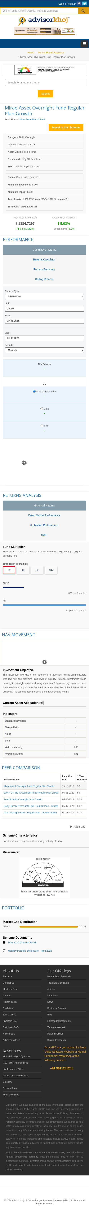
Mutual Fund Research (59, 976)
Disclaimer (8, 1008)
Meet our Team (10, 989)
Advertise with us (11, 1040)
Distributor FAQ (11, 1027)
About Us (7, 976)
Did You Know (10, 1088)
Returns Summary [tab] (44, 269)
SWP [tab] (44, 535)
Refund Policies (55, 1033)
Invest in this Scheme (66, 127)
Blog (49, 1014)
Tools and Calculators (58, 983)
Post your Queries (56, 1008)
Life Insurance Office (13, 1069)
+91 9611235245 (61, 1068)
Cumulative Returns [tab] (44, 249)
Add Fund (77, 826)
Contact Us (8, 983)
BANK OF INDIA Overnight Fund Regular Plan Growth (31, 792)
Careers (7, 995)
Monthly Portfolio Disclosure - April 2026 (30, 950)
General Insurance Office (15, 1075)
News (50, 1002)
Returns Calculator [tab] (44, 259)
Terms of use (9, 1014)
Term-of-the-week (56, 1027)
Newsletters (9, 1033)
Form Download (11, 1094)
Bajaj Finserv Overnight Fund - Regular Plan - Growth (31, 806)
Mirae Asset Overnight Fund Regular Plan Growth (29, 786)
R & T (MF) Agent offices (15, 1063)
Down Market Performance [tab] (44, 515)
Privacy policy (10, 1002)
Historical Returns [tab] (44, 505)
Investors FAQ (10, 1021)
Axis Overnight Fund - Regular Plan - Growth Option (30, 812)
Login (61, 3)
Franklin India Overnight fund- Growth (23, 799)
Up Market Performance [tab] (44, 525)
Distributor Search (56, 1040)
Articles (51, 989)
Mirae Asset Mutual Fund (32, 119)
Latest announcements (59, 1021)
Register (71, 3)
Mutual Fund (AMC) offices (16, 1056)
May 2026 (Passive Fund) (22, 942)
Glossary (7, 1082)
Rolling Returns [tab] (44, 279)
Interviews (52, 995)
